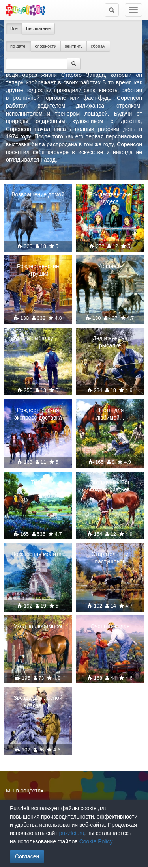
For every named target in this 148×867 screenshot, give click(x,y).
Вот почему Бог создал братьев (110, 485)
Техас (38, 482)
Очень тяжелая (109, 626)
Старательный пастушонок (110, 557)
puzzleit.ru (71, 833)
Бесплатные (38, 28)
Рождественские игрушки (38, 269)
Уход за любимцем (38, 626)
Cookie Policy (95, 841)
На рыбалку (38, 338)
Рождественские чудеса (110, 198)
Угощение (109, 266)
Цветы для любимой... (110, 413)
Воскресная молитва (37, 554)
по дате (18, 46)
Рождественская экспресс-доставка (38, 413)
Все (14, 28)
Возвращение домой (37, 194)
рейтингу (73, 46)
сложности (45, 46)
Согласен (27, 856)
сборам (98, 46)
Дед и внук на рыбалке (110, 342)
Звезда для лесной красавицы (38, 701)
